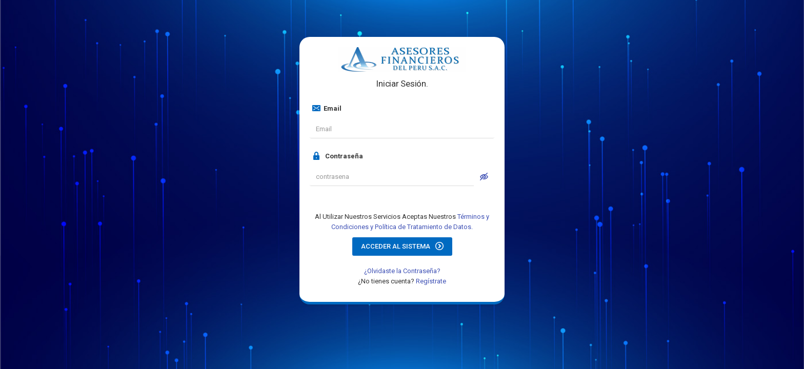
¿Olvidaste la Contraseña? (402, 271)
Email (326, 108)
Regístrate (431, 281)
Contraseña (337, 156)
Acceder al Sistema (402, 246)
